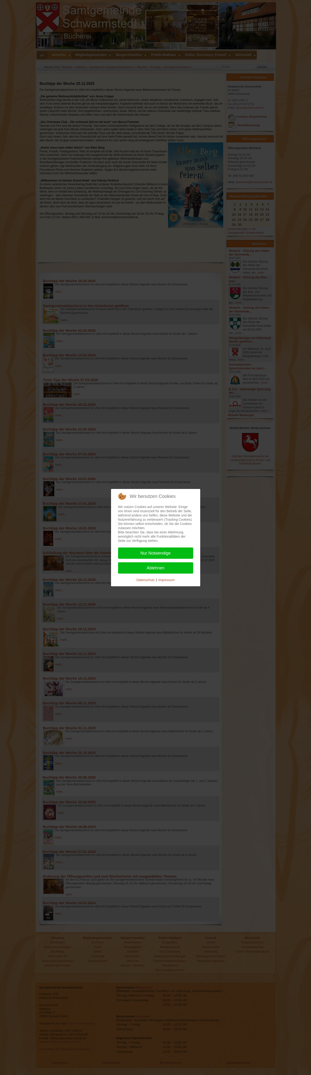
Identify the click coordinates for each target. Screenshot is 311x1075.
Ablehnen (155, 568)
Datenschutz (145, 580)
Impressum (166, 580)
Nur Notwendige (155, 553)
